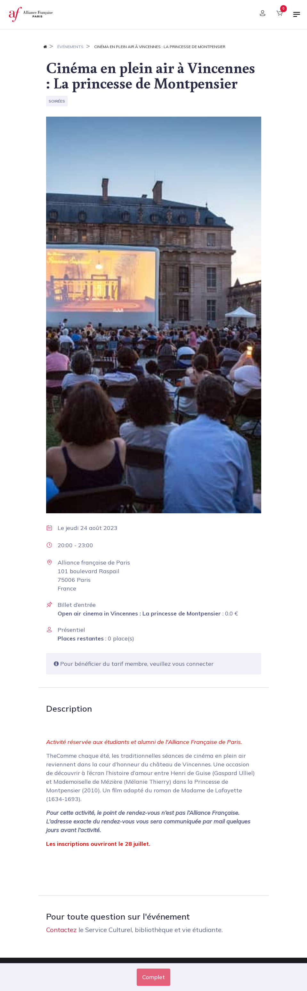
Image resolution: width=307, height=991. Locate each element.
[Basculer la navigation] (297, 17)
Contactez (61, 930)
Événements (70, 46)
